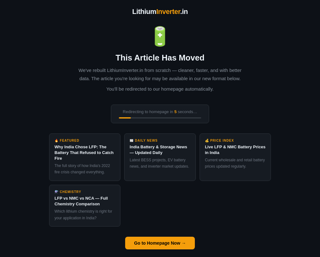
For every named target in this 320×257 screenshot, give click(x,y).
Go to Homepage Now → (160, 243)
